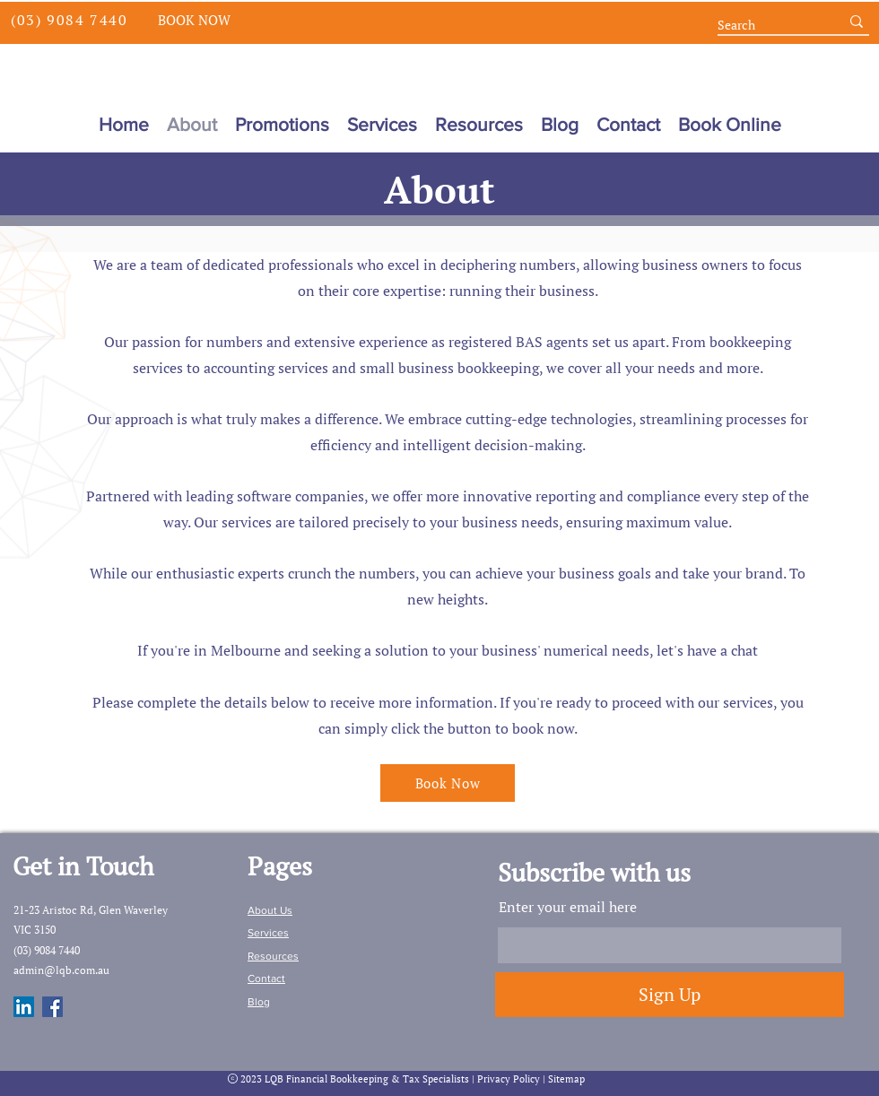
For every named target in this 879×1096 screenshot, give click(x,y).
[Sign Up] (669, 994)
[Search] (765, 25)
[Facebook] (52, 1006)
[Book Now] (193, 20)
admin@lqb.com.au (61, 970)
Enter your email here (568, 907)
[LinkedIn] (23, 1006)
